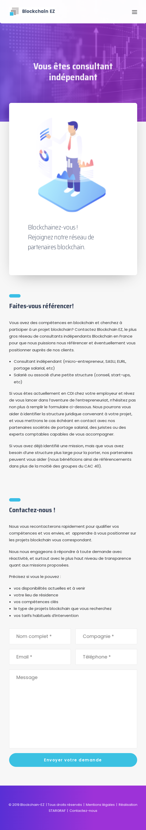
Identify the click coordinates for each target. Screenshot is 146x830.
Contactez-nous (83, 810)
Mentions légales (100, 804)
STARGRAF (57, 810)
